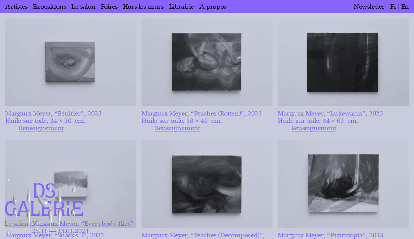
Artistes (16, 6)
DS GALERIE (44, 200)
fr (393, 6)
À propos (212, 6)
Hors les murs (143, 6)
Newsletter (369, 6)
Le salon (83, 6)
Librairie (181, 6)
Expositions (49, 6)
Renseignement (41, 128)
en (405, 6)
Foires (109, 6)
